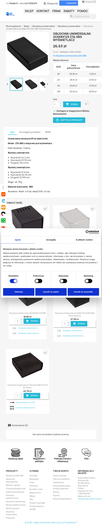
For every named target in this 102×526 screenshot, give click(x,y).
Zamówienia (58, 482)
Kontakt (43, 11)
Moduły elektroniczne (16, 505)
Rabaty (69, 11)
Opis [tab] (12, 132)
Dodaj (72, 104)
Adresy (56, 492)
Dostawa (33, 475)
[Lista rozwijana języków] (14, 3)
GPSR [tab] (48, 132)
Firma (56, 11)
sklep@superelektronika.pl (90, 498)
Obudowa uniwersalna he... (29, 333)
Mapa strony (35, 492)
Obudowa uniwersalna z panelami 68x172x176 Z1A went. (27, 386)
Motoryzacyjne (13, 508)
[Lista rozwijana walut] (33, 3)
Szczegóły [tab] (51, 240)
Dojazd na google (37, 503)
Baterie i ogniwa (13, 485)
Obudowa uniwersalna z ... (28, 328)
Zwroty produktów (61, 479)
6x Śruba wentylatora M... (25, 407)
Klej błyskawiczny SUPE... (25, 402)
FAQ (31, 499)
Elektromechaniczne (15, 492)
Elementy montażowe (15, 501)
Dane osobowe (60, 475)
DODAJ (32, 321)
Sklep (29, 11)
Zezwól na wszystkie (83, 292)
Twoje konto (61, 471)
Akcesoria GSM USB (14, 475)
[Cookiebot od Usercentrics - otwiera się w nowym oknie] (87, 232)
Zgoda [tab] (18, 240)
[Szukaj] (82, 16)
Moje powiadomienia (62, 498)
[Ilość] (56, 104)
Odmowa (19, 292)
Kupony (56, 495)
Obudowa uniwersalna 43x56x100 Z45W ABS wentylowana (74, 314)
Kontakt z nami (36, 489)
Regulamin (34, 479)
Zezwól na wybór (51, 292)
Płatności (33, 486)
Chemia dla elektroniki (15, 488)
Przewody (10, 518)
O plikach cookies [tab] (84, 240)
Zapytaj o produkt (69, 120)
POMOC (82, 11)
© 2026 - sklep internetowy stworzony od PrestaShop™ (51, 522)
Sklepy (32, 496)
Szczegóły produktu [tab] (29, 132)
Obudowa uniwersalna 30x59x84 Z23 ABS (27, 313)
